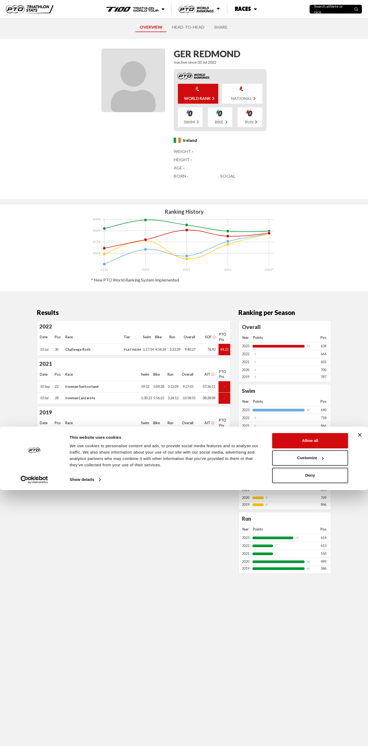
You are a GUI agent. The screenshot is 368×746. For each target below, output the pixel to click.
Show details (82, 735)
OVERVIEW (151, 26)
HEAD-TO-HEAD (188, 26)
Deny (310, 731)
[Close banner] (360, 691)
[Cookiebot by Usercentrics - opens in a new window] (34, 736)
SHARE (221, 26)
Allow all (310, 696)
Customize (310, 714)
